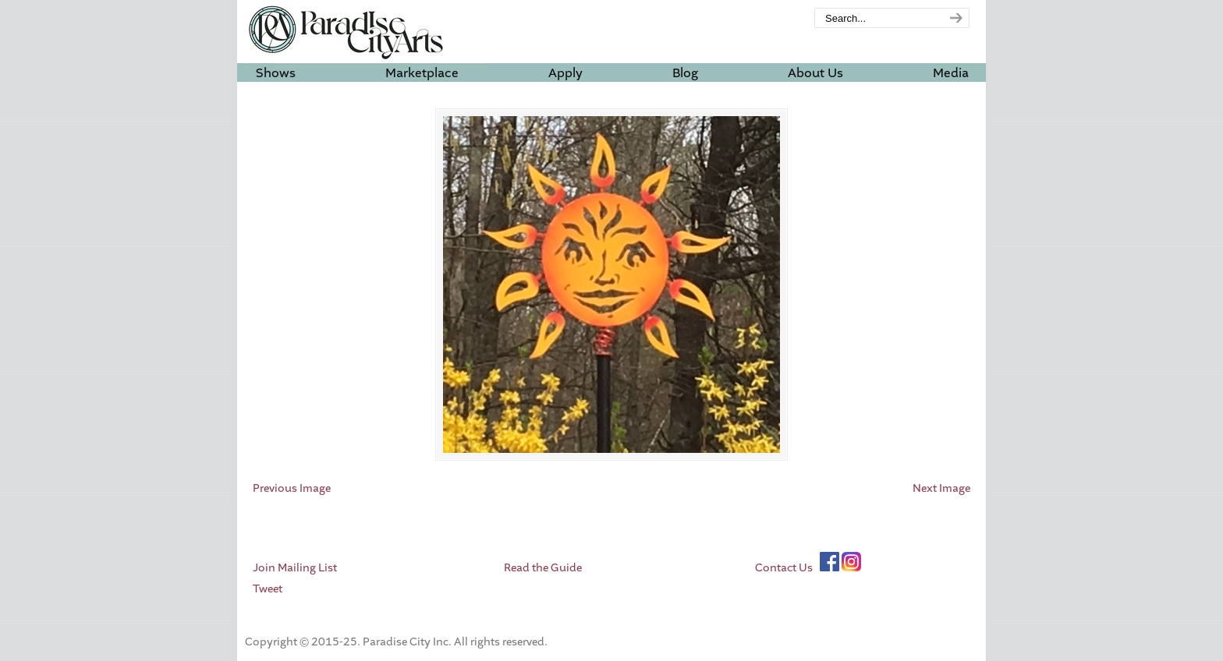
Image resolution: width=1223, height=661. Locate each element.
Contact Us (784, 567)
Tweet (267, 588)
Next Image (941, 488)
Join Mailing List (295, 567)
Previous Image (292, 488)
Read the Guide (543, 567)
